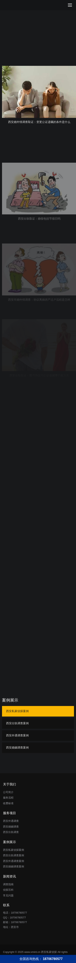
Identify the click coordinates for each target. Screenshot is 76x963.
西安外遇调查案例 (17, 735)
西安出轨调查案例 (17, 723)
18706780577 (18, 917)
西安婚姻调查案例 (17, 747)
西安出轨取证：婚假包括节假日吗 (39, 240)
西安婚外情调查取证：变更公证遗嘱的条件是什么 (39, 122)
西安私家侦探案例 (17, 711)
